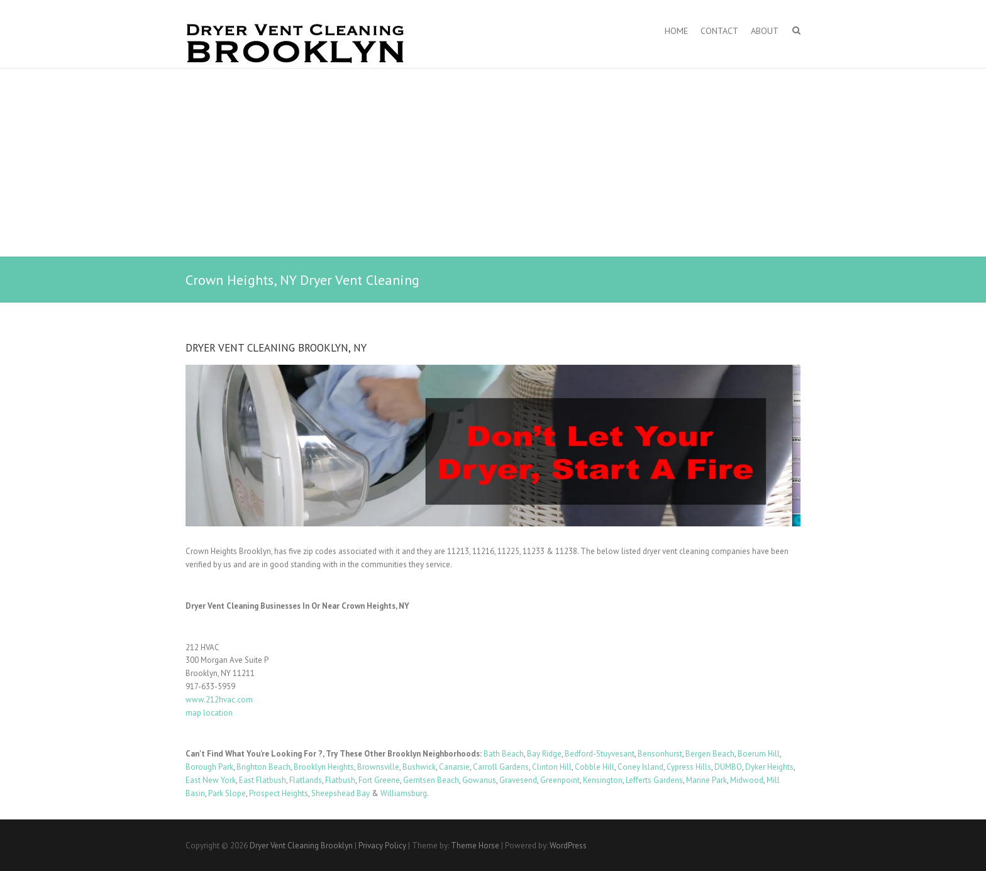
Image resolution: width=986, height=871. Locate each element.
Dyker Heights (769, 767)
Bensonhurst (660, 753)
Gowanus (479, 780)
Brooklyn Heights (324, 767)
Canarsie (454, 767)
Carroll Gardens (501, 767)
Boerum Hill (759, 753)
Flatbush (340, 780)
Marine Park (706, 780)
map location (209, 712)
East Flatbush (262, 780)
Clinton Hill (552, 767)
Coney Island (640, 767)
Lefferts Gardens (654, 780)
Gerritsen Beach (431, 780)
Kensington (603, 780)
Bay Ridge (544, 753)
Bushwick (419, 767)
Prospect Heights (278, 793)
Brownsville (378, 767)
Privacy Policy (382, 845)
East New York (211, 780)
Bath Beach (504, 753)
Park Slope (227, 793)
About (764, 30)
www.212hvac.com (219, 699)
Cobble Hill (594, 767)
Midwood (746, 780)
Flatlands (305, 780)
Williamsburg (403, 793)
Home (676, 30)
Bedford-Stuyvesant (599, 753)
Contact (719, 30)
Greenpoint (560, 780)
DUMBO (728, 767)
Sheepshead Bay (340, 793)
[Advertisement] (493, 163)
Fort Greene (379, 780)
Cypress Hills (689, 767)
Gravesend (518, 780)
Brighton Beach (263, 767)
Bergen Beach (709, 753)
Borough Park (209, 767)
